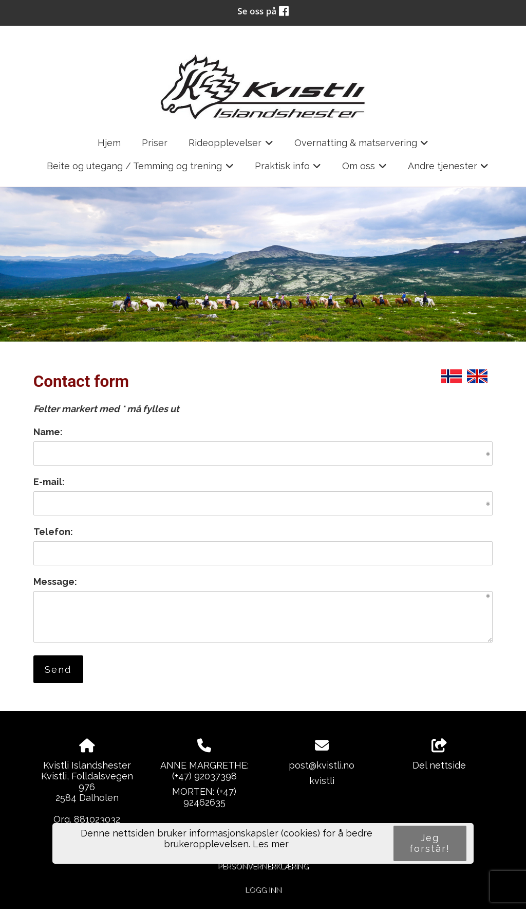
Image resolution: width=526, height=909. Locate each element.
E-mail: (49, 481)
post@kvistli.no (321, 765)
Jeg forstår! (429, 843)
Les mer (271, 844)
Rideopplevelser (231, 146)
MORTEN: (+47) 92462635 (204, 797)
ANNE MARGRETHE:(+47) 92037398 (204, 770)
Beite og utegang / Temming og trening (140, 169)
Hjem (109, 142)
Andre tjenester (448, 169)
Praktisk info (288, 169)
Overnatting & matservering (361, 146)
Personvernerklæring (263, 866)
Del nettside (439, 755)
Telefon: (53, 531)
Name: (48, 431)
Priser (154, 142)
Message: (55, 581)
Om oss (364, 169)
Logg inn (263, 889)
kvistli (321, 780)
